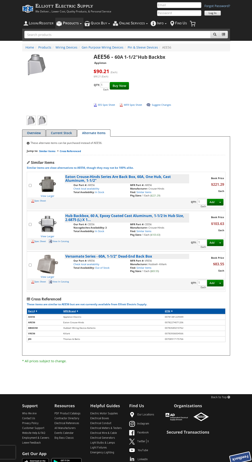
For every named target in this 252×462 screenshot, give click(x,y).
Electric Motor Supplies (104, 413)
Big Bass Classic (64, 438)
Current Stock (61, 133)
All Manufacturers (65, 428)
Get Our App (34, 453)
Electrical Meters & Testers (106, 428)
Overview (34, 133)
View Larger (47, 196)
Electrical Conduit (100, 423)
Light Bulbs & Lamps (102, 443)
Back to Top (220, 397)
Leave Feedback (31, 443)
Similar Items (47, 151)
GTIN (169, 311)
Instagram (139, 424)
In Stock (99, 192)
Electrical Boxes (99, 418)
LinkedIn (138, 459)
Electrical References (66, 423)
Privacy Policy (30, 423)
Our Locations (141, 414)
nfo (162, 23)
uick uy (100, 23)
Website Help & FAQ (33, 433)
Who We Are (29, 413)
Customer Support (33, 428)
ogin (41, 23)
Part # (32, 311)
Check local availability (86, 188)
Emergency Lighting (102, 452)
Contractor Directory (66, 418)
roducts (72, 23)
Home (29, 47)
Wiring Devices (66, 47)
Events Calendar (64, 433)
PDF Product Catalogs (67, 413)
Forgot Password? (217, 6)
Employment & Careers (35, 438)
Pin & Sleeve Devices (143, 47)
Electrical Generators (102, 438)
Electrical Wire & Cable (103, 433)
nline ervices (133, 23)
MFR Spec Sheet (133, 104)
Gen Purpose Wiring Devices (102, 47)
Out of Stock (102, 267)
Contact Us (28, 418)
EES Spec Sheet (106, 104)
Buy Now (119, 86)
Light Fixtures (98, 447)
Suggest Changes (161, 104)
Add (212, 202)
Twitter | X (139, 441)
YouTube (138, 450)
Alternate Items (94, 133)
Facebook (139, 432)
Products (44, 47)
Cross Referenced (70, 151)
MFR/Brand (70, 311)
